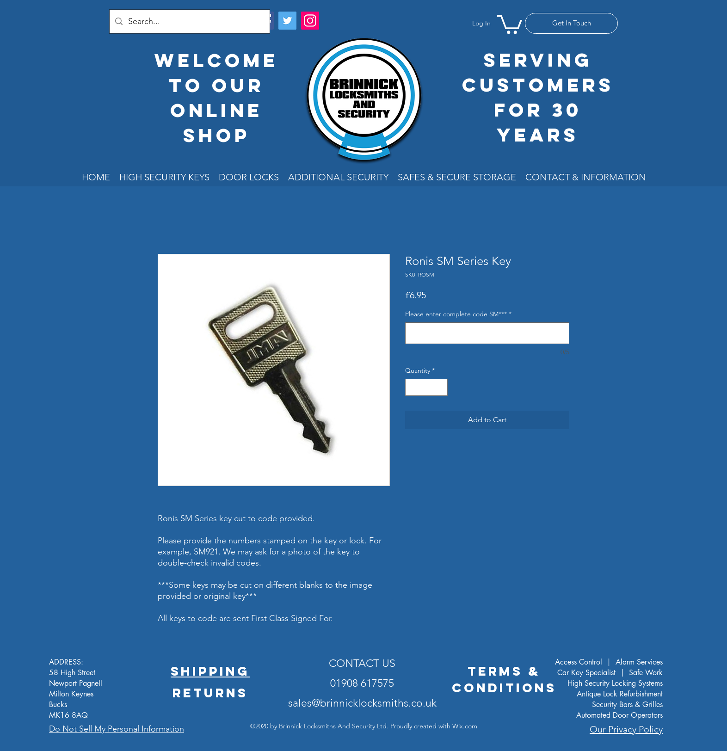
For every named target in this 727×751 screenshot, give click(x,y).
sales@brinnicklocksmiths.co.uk (362, 703)
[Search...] (189, 21)
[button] (509, 23)
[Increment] (440, 387)
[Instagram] (310, 21)
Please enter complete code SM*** (458, 314)
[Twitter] (287, 21)
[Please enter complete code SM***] (487, 333)
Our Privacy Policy (626, 729)
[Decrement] (412, 387)
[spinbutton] (426, 387)
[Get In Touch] (571, 23)
